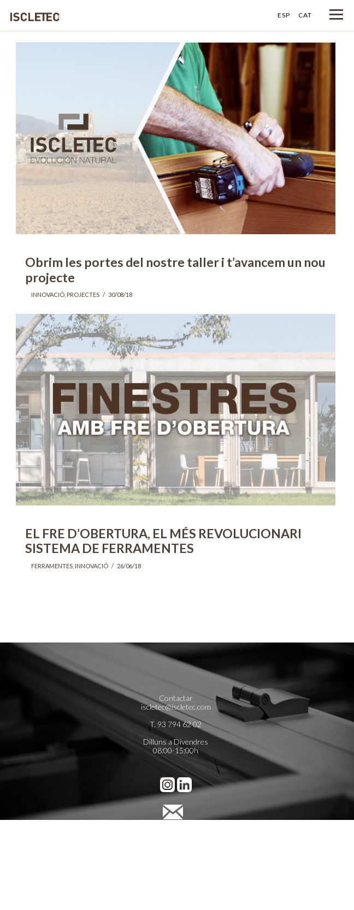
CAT (305, 15)
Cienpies (176, 875)
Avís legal (176, 831)
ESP (284, 15)
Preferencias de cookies (176, 858)
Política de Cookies (175, 849)
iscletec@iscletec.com (176, 706)
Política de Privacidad (176, 840)
